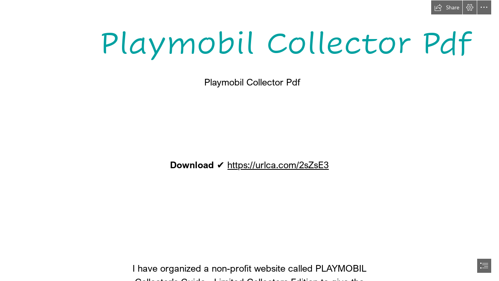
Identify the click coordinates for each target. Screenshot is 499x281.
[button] (446, 7)
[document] (249, 140)
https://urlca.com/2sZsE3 (278, 164)
